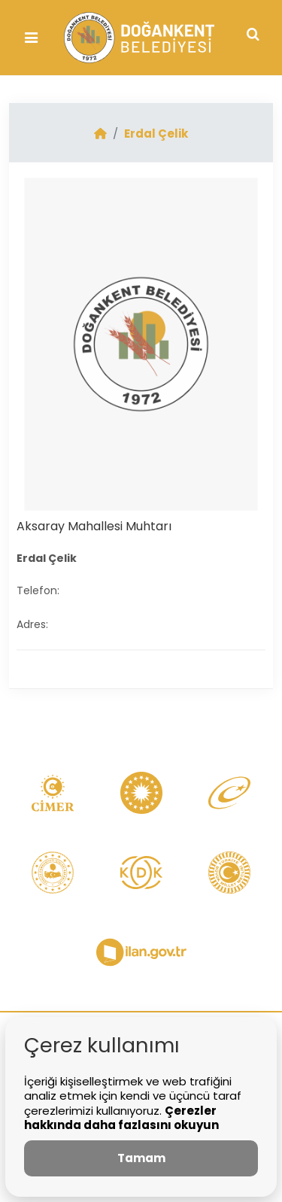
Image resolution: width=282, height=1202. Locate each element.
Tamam (141, 1158)
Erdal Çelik (156, 133)
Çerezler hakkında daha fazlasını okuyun (121, 1118)
